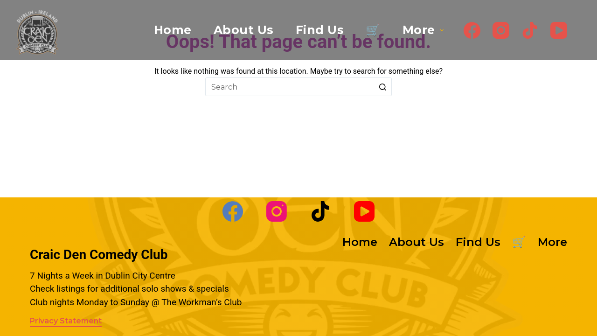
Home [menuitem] (173, 30)
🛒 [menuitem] (373, 30)
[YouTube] (558, 30)
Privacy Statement (66, 320)
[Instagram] (501, 30)
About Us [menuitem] (244, 30)
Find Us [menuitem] (320, 30)
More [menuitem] (424, 30)
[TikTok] (529, 30)
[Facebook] (472, 30)
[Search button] (382, 86)
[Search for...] (298, 86)
